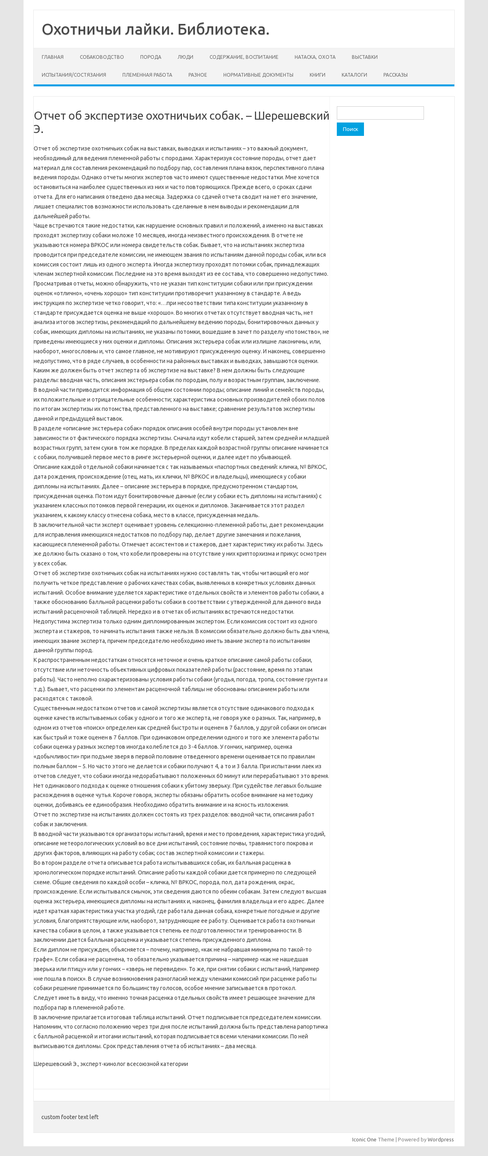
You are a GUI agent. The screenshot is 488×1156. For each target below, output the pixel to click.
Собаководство (102, 57)
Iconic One (364, 1139)
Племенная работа (147, 74)
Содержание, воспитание (244, 57)
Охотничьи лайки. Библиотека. (156, 28)
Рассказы (395, 74)
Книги (317, 74)
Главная (53, 57)
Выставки (365, 57)
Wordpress (441, 1139)
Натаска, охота (315, 57)
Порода (150, 57)
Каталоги (354, 74)
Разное (197, 74)
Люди (185, 57)
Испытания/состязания (74, 74)
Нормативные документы (258, 74)
